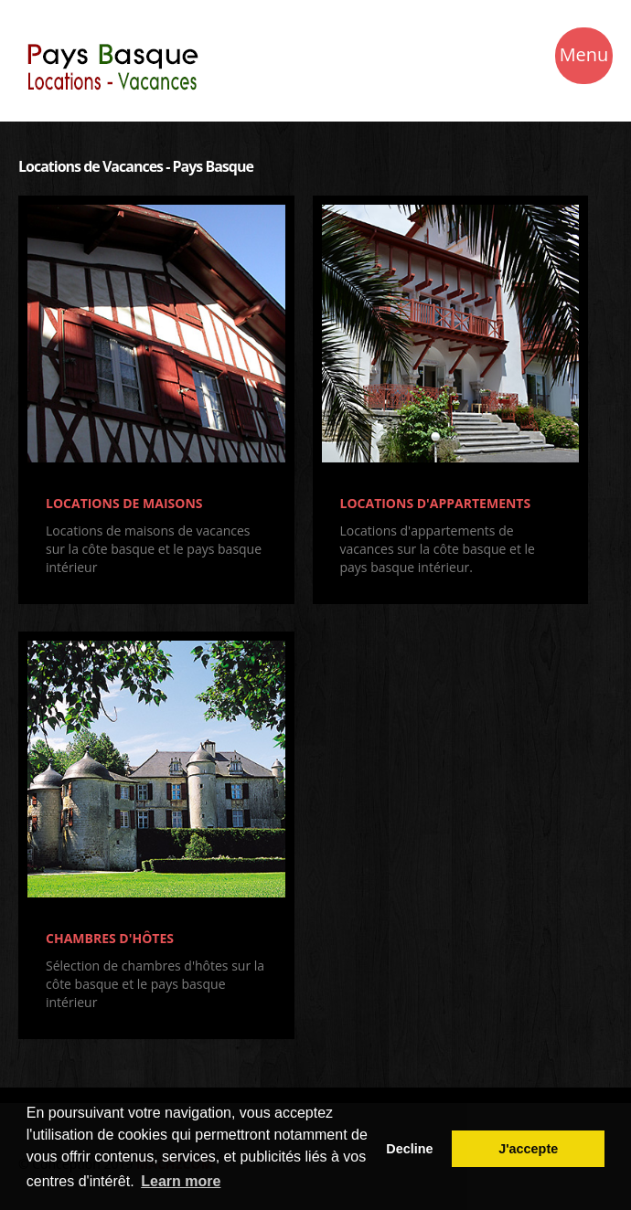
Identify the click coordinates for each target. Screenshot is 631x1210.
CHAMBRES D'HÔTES (110, 938)
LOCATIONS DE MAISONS (124, 503)
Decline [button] (409, 1148)
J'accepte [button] (528, 1148)
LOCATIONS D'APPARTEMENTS (435, 503)
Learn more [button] (180, 1181)
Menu (584, 57)
